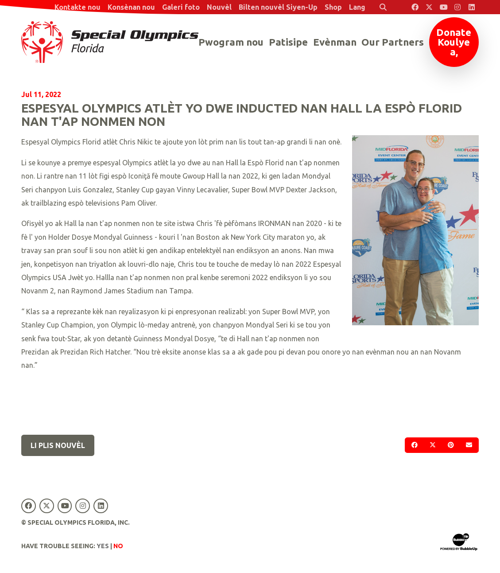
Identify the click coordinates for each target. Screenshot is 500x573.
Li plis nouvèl (58, 445)
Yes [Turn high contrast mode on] (103, 546)
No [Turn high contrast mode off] (118, 546)
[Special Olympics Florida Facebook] (415, 7)
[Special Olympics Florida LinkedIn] (472, 7)
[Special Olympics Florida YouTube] (443, 7)
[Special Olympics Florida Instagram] (457, 7)
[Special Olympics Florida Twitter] (429, 7)
